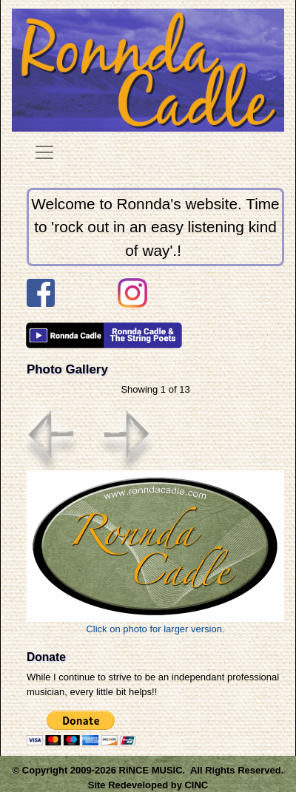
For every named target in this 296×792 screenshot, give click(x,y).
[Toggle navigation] (44, 152)
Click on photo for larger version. (155, 552)
